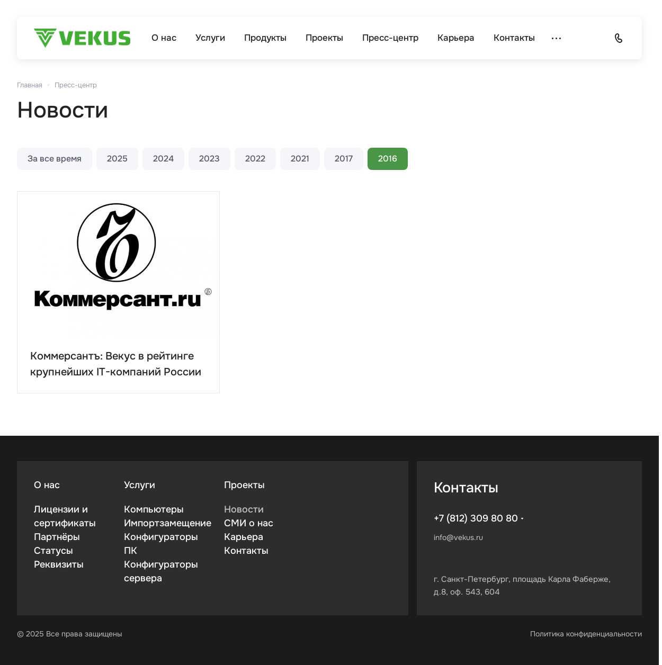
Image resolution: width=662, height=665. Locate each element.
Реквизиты (59, 564)
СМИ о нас (248, 523)
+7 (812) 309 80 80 (476, 518)
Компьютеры (154, 509)
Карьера (243, 537)
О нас (47, 485)
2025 (117, 158)
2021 (300, 158)
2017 (344, 158)
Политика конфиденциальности (586, 634)
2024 (163, 158)
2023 (209, 158)
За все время (55, 158)
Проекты (244, 485)
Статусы (53, 550)
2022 (255, 158)
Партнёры (57, 537)
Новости (244, 509)
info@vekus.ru (458, 537)
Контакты (246, 550)
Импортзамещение (167, 523)
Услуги (139, 485)
